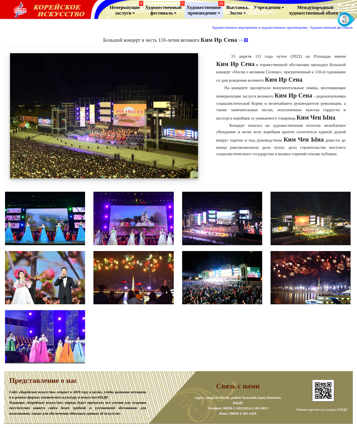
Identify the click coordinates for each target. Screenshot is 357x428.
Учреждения (269, 7)
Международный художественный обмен (315, 10)
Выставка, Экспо (237, 10)
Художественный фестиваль (164, 9)
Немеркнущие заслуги (126, 9)
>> (243, 40)
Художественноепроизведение (205, 9)
